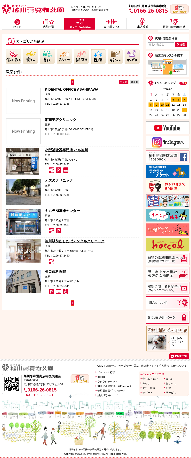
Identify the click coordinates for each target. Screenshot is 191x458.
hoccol (101, 376)
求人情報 (164, 365)
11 (167, 104)
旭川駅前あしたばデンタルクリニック (74, 241)
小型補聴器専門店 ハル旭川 (66, 150)
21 (184, 109)
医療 (168, 387)
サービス (171, 392)
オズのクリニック (59, 180)
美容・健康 (148, 387)
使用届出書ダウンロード (111, 390)
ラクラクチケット (107, 381)
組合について (179, 365)
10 (162, 104)
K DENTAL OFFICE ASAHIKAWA (71, 89)
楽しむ (169, 378)
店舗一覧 (111, 365)
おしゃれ (171, 383)
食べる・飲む (150, 378)
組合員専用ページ (107, 395)
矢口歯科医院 (55, 272)
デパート (147, 392)
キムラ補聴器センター (62, 211)
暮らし (146, 383)
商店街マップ (148, 365)
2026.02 (167, 89)
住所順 (134, 82)
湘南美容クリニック (60, 120)
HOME (99, 365)
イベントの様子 (106, 372)
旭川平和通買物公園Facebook (114, 386)
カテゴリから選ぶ (128, 365)
